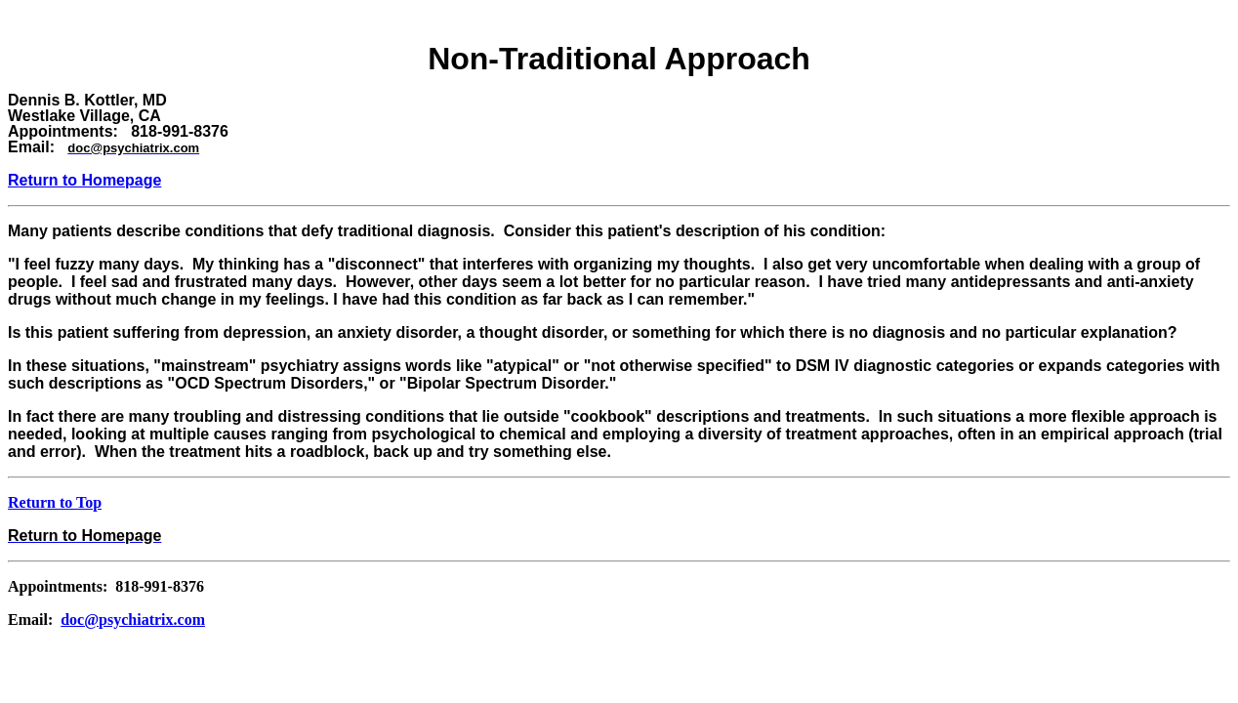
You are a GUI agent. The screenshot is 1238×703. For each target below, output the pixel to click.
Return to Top (55, 502)
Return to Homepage (84, 180)
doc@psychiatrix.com (133, 619)
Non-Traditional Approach (619, 58)
